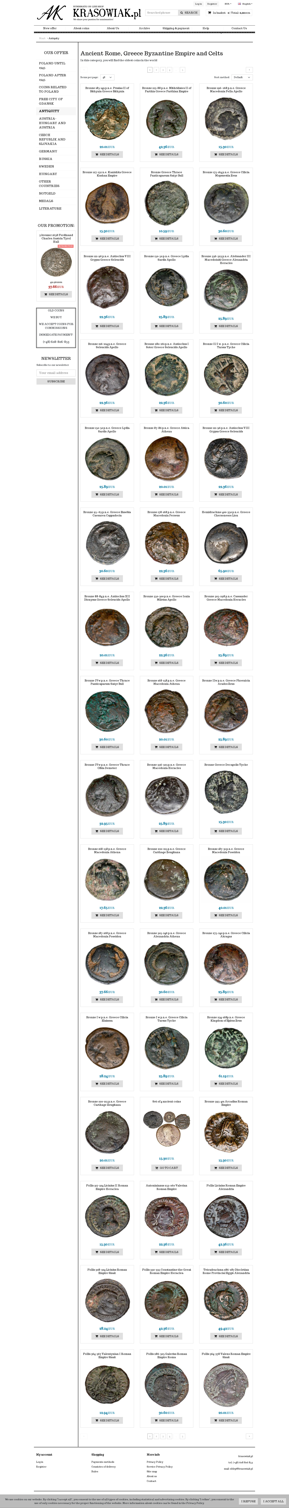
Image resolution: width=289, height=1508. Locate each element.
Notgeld (47, 193)
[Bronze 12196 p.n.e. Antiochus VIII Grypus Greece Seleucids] (107, 258)
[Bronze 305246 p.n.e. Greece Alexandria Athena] (166, 934)
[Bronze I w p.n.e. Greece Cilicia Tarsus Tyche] (166, 1019)
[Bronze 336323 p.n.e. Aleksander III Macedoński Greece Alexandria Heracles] (226, 260)
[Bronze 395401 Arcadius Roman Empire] (226, 1103)
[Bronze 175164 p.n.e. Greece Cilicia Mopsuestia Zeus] (226, 174)
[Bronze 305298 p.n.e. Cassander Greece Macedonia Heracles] (226, 598)
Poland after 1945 (52, 77)
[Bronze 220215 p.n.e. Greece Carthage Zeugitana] (166, 850)
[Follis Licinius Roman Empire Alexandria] (226, 1187)
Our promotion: (56, 225)
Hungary (48, 174)
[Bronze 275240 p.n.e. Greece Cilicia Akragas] (226, 934)
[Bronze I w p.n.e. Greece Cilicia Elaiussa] (107, 1019)
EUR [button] (227, 4)
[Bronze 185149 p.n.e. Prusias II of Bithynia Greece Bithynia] (107, 89)
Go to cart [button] (166, 1168)
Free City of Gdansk (51, 101)
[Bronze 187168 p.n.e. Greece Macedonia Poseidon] (107, 934)
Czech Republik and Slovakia (52, 139)
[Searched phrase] (161, 13)
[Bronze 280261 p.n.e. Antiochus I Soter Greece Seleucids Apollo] (166, 345)
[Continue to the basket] (231, 13)
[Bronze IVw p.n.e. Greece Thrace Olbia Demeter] (107, 766)
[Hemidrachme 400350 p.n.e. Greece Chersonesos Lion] (226, 514)
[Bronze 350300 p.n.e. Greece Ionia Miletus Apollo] (166, 598)
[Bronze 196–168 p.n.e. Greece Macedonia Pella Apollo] (226, 89)
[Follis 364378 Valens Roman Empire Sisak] (226, 1355)
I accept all (273, 1501)
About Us (113, 29)
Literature (50, 208)
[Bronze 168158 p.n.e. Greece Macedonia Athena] (166, 682)
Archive (144, 29)
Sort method (222, 77)
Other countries (49, 184)
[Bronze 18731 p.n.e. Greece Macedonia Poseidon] (226, 850)
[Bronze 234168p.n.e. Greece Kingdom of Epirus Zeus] (226, 1019)
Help (206, 29)
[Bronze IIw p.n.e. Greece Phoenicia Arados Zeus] (226, 682)
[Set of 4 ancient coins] (166, 1101)
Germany (48, 151)
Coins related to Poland (53, 89)
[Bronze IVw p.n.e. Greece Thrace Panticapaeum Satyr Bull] (107, 682)
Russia (45, 159)
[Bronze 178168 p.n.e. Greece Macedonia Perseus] (166, 514)
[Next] (249, 70)
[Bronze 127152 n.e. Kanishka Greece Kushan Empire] (107, 174)
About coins (81, 29)
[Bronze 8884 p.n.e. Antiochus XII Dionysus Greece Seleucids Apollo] (107, 598)
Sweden (46, 166)
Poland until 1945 (52, 65)
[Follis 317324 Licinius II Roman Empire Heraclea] (107, 1187)
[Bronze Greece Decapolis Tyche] (226, 764)
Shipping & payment (176, 29)
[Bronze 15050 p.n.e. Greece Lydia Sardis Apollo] (166, 258)
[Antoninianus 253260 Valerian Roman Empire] (166, 1187)
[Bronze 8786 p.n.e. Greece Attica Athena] (166, 429)
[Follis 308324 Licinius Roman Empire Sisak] (107, 1271)
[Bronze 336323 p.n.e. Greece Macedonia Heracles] (166, 766)
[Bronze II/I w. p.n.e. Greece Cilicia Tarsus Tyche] (226, 345)
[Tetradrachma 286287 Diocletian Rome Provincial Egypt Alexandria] (226, 1271)
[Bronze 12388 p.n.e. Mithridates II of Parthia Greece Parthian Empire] (166, 89)
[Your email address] (56, 373)
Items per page (89, 77)
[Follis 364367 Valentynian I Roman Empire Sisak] (107, 1355)
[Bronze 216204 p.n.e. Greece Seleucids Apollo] (107, 345)
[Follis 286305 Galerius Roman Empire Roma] (166, 1355)
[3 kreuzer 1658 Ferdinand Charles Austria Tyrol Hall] (56, 238)
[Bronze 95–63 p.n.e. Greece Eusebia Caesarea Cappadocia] (107, 514)
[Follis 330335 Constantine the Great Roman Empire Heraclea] (166, 1271)
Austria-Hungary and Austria (52, 123)
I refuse (248, 1501)
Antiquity (49, 111)
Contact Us (239, 29)
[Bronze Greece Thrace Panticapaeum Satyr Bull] (166, 174)
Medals (46, 201)
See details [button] (107, 154)
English (244, 4)
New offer (50, 29)
